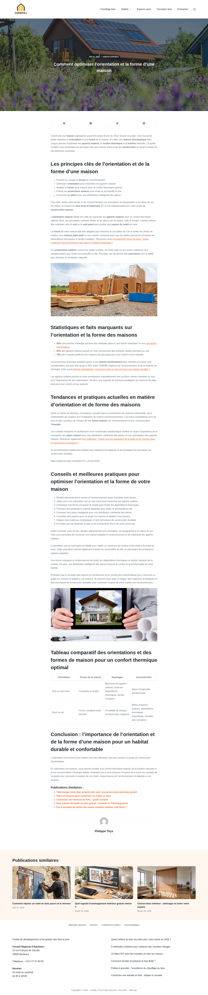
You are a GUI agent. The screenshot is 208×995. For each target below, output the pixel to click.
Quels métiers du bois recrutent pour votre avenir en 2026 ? (141, 939)
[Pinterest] (117, 123)
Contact (94, 925)
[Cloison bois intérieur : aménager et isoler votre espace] (166, 882)
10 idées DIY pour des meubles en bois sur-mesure (137, 954)
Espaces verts (144, 9)
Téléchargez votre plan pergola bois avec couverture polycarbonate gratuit (96, 792)
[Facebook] (64, 123)
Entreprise (182, 9)
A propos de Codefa (111, 925)
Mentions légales (77, 925)
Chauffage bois (108, 9)
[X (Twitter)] (90, 123)
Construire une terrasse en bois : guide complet (82, 799)
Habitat (126, 9)
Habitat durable (111, 57)
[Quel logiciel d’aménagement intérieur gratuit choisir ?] (104, 882)
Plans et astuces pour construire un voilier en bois (83, 796)
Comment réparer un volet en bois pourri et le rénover (41, 903)
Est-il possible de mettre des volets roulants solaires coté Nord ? (91, 807)
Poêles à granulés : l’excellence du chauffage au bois (138, 968)
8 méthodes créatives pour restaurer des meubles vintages (140, 946)
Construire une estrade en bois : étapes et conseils (136, 975)
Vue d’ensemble (132, 925)
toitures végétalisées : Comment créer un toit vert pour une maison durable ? (111, 369)
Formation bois (164, 9)
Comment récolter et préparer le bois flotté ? (133, 961)
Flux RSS (122, 990)
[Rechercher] (195, 9)
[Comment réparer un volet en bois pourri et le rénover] (41, 882)
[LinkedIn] (144, 123)
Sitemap (133, 990)
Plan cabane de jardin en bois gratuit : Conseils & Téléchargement (92, 803)
